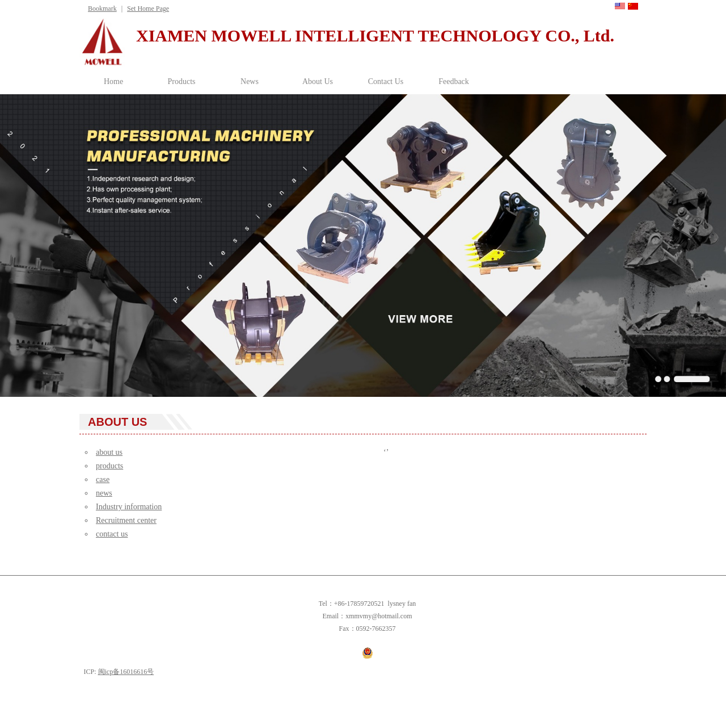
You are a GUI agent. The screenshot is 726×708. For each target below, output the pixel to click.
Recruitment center (126, 520)
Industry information (129, 506)
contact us (112, 534)
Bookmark (102, 8)
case (102, 479)
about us (109, 452)
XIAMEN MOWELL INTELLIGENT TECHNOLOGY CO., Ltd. (375, 35)
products (109, 466)
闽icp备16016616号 (126, 672)
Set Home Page (148, 8)
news (104, 493)
